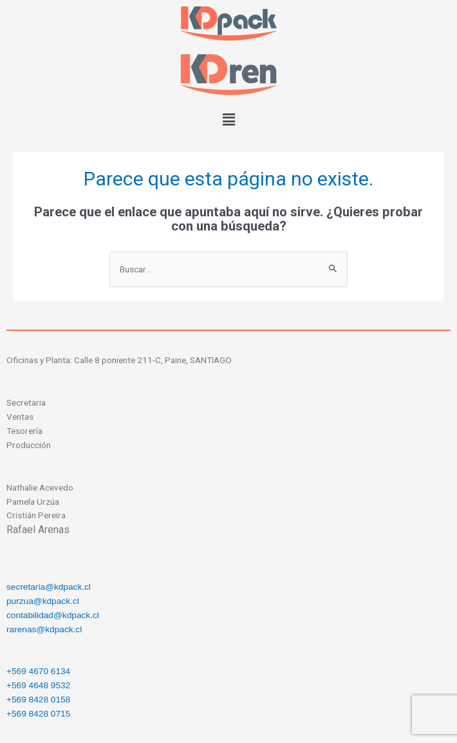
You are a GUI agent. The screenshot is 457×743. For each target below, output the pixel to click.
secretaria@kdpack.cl (48, 587)
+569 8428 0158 (38, 699)
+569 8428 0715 (38, 714)
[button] (228, 120)
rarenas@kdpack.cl (44, 629)
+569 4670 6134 (38, 671)
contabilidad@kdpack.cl (52, 615)
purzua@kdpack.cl (42, 601)
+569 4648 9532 (38, 685)
